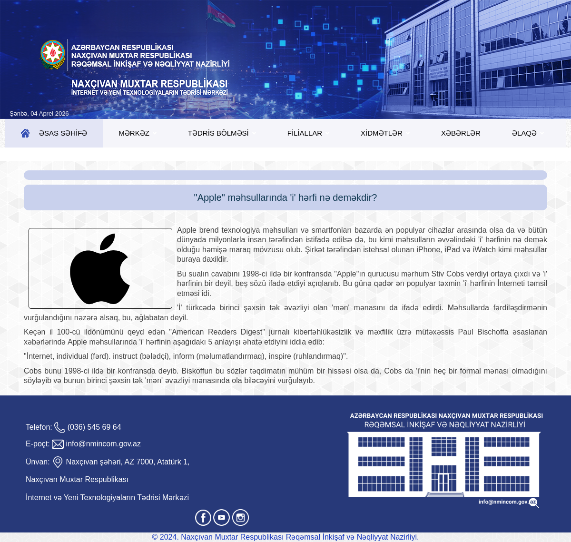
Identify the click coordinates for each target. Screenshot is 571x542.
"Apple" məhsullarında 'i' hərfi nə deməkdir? (285, 197)
